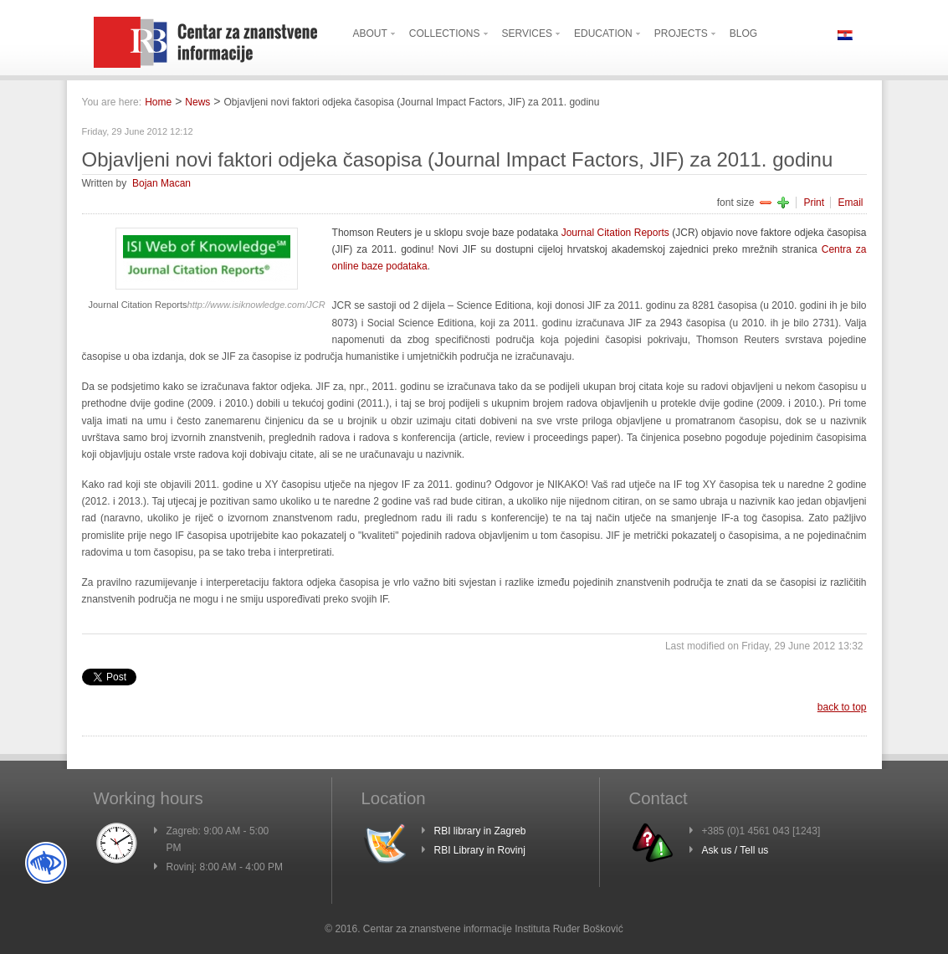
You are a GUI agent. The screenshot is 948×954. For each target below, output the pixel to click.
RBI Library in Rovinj (479, 850)
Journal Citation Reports (615, 232)
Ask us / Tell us (735, 850)
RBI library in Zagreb (480, 831)
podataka (405, 266)
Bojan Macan (161, 183)
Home (158, 102)
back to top (842, 707)
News (197, 102)
